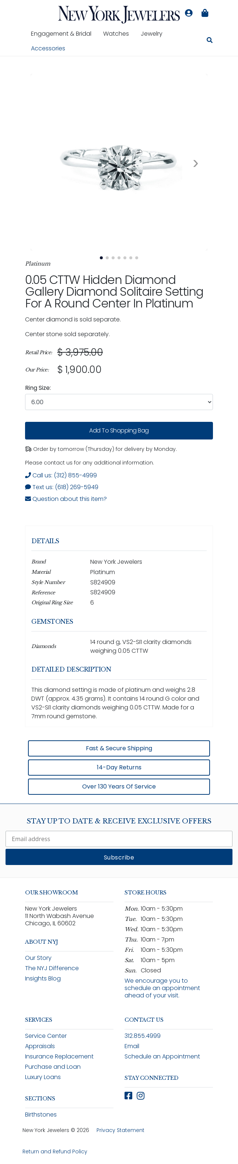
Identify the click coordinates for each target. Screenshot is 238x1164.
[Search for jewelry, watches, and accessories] (209, 41)
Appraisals (40, 1046)
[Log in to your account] (189, 13)
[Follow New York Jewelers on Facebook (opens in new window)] (128, 1096)
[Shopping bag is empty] (205, 13)
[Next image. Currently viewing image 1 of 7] (196, 162)
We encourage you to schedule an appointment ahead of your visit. (162, 988)
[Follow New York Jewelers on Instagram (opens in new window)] (140, 1096)
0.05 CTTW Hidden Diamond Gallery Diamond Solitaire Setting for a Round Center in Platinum (114, 291)
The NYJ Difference (52, 968)
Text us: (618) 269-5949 (61, 487)
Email (132, 1046)
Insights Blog (43, 978)
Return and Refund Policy (54, 1151)
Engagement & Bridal (64, 33)
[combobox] (119, 402)
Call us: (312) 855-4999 (61, 475)
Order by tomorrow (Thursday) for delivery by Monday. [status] (101, 449)
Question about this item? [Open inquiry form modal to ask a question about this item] (66, 499)
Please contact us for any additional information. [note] (89, 462)
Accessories (48, 48)
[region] (119, 361)
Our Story (38, 958)
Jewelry (154, 33)
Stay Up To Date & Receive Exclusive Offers (119, 821)
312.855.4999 (143, 1036)
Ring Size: (38, 388)
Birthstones (41, 1114)
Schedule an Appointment (162, 1056)
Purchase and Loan (53, 1066)
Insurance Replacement (59, 1056)
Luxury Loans (43, 1077)
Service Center (46, 1036)
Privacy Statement (120, 1130)
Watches (119, 33)
